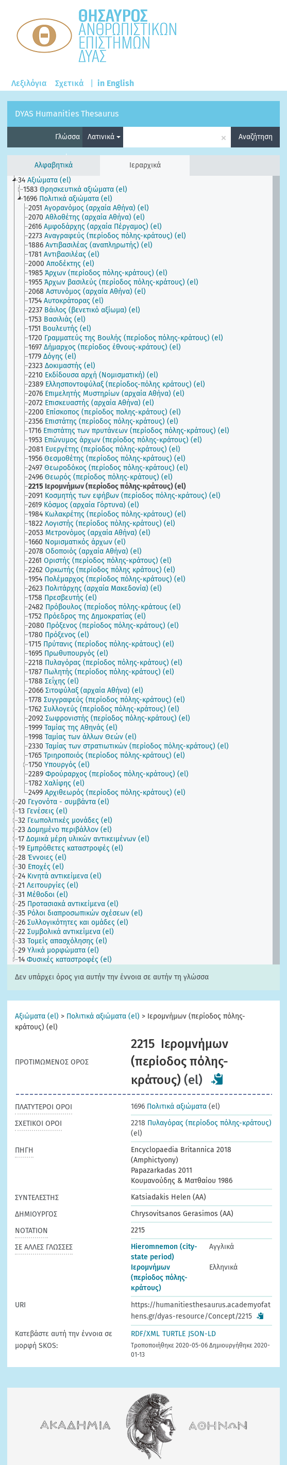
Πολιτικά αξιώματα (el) (103, 1016)
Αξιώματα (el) (37, 1016)
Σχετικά (69, 83)
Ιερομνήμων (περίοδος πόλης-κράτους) (159, 1277)
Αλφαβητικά (54, 165)
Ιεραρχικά (145, 165)
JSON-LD (202, 1333)
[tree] (143, 570)
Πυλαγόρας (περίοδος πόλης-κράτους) (201, 1123)
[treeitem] (49, 180)
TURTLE (173, 1333)
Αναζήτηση (256, 136)
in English (115, 83)
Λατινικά (104, 136)
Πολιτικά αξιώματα (169, 1106)
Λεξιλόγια (29, 83)
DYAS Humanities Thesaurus (67, 114)
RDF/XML (145, 1333)
